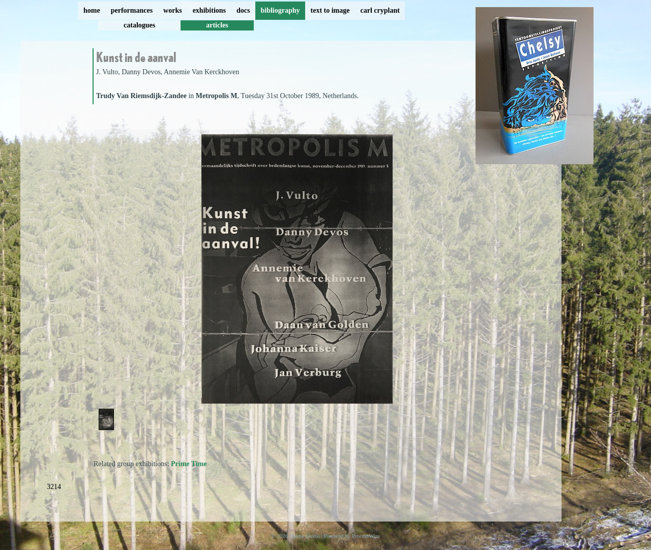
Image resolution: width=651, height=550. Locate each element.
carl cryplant (379, 10)
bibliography (280, 10)
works (172, 10)
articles (217, 25)
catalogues (139, 25)
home (91, 10)
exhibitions (209, 10)
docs (243, 10)
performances (132, 10)
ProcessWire (366, 536)
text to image (330, 10)
